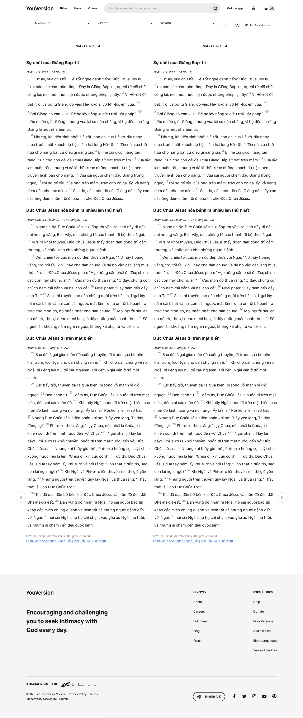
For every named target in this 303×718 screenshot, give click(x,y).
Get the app (235, 8)
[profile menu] (269, 8)
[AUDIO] (224, 25)
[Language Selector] (253, 8)
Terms (94, 694)
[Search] (157, 8)
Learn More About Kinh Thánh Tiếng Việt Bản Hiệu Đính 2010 (66, 541)
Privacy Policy (77, 694)
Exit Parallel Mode (257, 25)
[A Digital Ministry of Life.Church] (151, 682)
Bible (63, 8)
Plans (77, 8)
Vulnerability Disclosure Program (47, 698)
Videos (92, 8)
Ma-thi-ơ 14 (63, 23)
